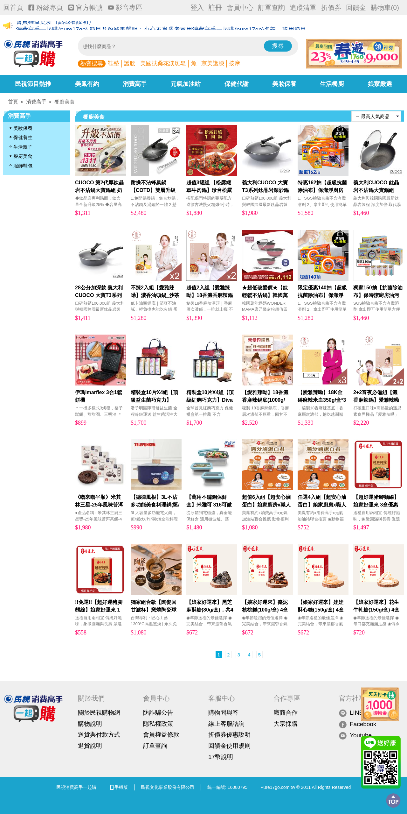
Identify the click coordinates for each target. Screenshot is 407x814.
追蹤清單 (303, 7)
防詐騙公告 (158, 712)
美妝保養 (284, 84)
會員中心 (240, 7)
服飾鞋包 (22, 165)
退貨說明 (90, 745)
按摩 (234, 63)
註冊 (215, 7)
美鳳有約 (87, 84)
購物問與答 (223, 712)
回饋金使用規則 (229, 745)
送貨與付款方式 (99, 734)
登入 (197, 7)
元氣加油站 (185, 84)
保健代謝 (236, 84)
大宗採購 (285, 723)
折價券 (331, 7)
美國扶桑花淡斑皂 (163, 63)
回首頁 (13, 7)
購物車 (385, 7)
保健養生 (22, 137)
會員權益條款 (161, 734)
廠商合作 (285, 712)
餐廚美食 (64, 101)
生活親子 (22, 147)
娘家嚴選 (380, 84)
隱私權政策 (158, 723)
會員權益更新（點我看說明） (55, 26)
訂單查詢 (271, 7)
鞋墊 (113, 63)
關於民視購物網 (99, 712)
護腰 (129, 63)
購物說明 (90, 723)
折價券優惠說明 (229, 734)
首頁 (13, 101)
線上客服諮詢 (226, 723)
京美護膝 (212, 63)
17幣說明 (220, 757)
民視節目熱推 (33, 84)
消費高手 (135, 84)
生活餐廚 (332, 84)
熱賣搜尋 (91, 63)
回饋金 (356, 7)
